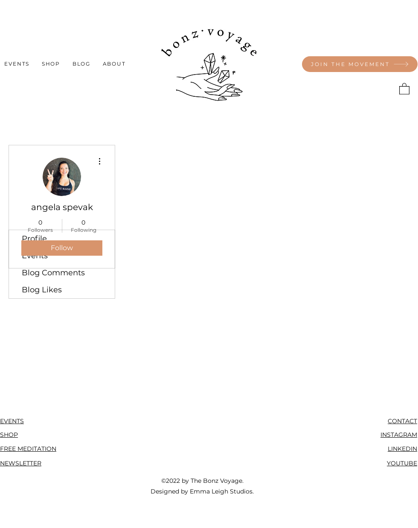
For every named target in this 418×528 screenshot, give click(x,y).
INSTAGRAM (398, 435)
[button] (404, 88)
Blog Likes (42, 289)
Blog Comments (53, 272)
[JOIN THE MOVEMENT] (360, 64)
